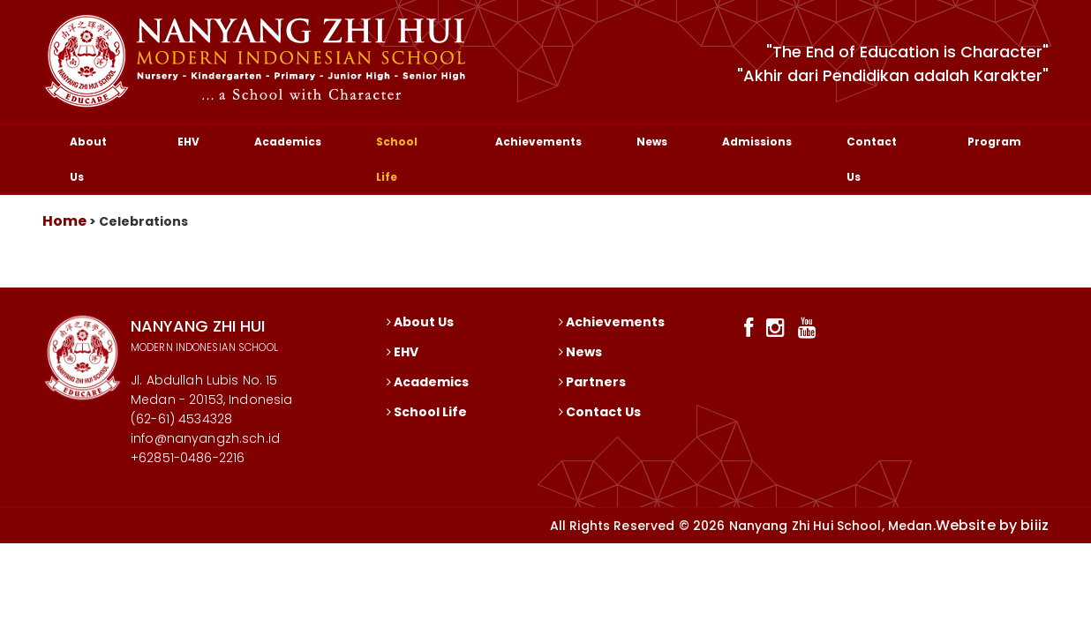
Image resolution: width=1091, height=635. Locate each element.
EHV (188, 141)
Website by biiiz (992, 525)
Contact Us (871, 159)
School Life (397, 159)
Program (994, 141)
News (651, 141)
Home (64, 221)
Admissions (757, 141)
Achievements (538, 141)
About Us (88, 159)
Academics (287, 141)
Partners (592, 382)
